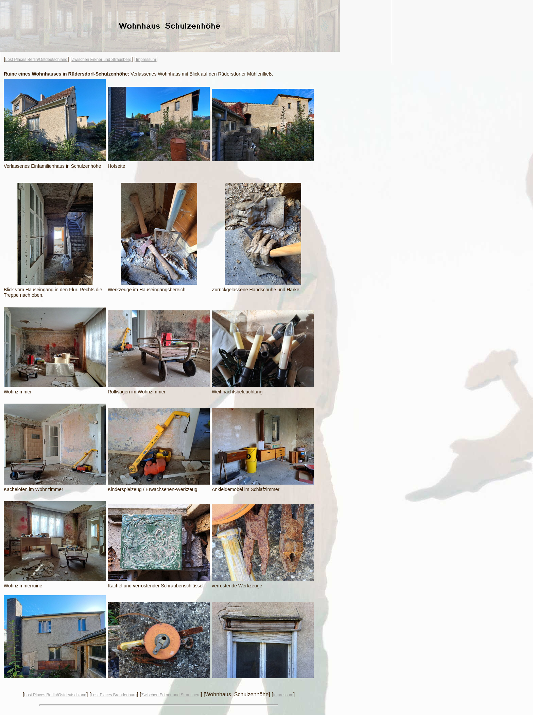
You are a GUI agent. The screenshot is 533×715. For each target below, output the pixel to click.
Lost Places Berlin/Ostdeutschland (36, 59)
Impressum (146, 59)
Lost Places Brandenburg (114, 695)
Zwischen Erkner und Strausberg (102, 59)
